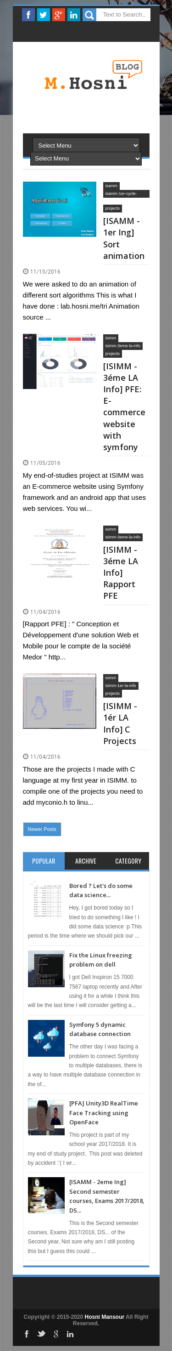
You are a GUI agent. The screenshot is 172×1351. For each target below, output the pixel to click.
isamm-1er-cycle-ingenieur (121, 194)
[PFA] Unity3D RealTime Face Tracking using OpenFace (103, 1112)
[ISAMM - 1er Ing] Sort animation (123, 238)
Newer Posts (42, 829)
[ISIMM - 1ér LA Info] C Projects (120, 723)
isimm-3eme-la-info (123, 345)
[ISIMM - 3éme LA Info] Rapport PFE (120, 572)
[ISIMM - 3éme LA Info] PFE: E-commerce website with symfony (124, 406)
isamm (111, 185)
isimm (111, 338)
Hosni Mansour (105, 1317)
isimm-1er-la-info (120, 685)
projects (112, 208)
